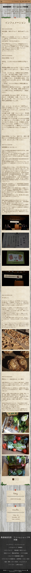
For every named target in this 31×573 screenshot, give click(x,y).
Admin (20, 571)
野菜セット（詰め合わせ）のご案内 (13, 379)
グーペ (16, 571)
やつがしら (5, 297)
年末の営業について (8, 58)
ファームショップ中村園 (12, 570)
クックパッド (5, 323)
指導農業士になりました (9, 147)
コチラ (20, 161)
